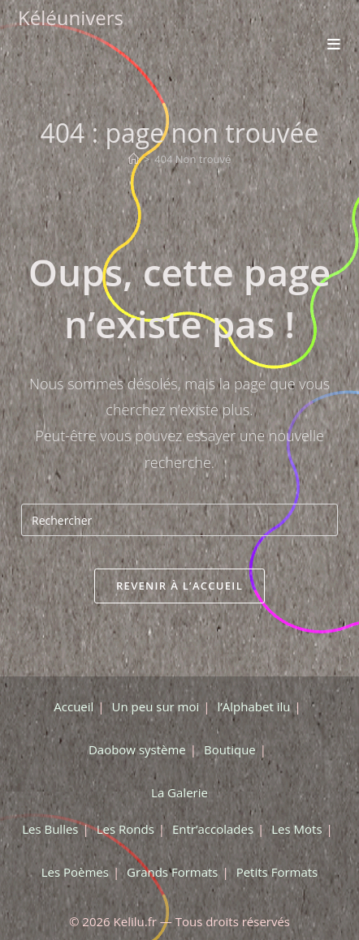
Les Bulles (50, 829)
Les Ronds (125, 829)
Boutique (230, 749)
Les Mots (296, 829)
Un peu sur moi (156, 706)
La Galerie (179, 792)
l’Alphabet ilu (253, 706)
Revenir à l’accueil (179, 585)
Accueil (73, 706)
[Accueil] (133, 159)
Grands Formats (172, 872)
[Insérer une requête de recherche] (179, 520)
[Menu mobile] (334, 44)
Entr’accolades (212, 829)
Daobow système (137, 749)
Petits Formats (277, 872)
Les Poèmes (75, 872)
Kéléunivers (70, 17)
